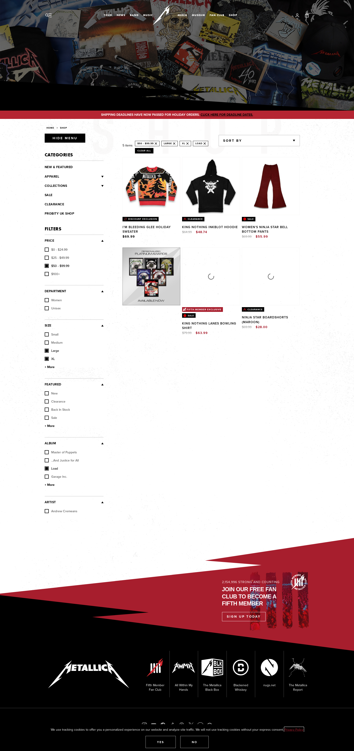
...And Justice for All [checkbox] (62, 460)
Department (55, 291)
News (121, 15)
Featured (53, 384)
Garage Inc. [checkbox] (56, 476)
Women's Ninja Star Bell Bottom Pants (265, 229)
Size (48, 325)
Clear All (144, 150)
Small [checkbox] (51, 334)
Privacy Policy (294, 729)
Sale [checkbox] (51, 417)
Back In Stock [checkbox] (57, 409)
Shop (233, 15)
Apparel (52, 176)
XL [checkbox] (50, 359)
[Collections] (85, 186)
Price (49, 240)
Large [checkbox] (52, 350)
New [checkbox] (51, 393)
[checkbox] (56, 249)
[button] (161, 742)
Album (50, 443)
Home (50, 128)
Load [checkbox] (51, 468)
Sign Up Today (244, 616)
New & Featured (59, 167)
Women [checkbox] (53, 300)
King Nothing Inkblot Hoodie (210, 227)
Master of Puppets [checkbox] (61, 452)
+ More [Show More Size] (50, 367)
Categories (59, 155)
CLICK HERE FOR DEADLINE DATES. (227, 114)
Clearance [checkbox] (55, 401)
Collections (56, 185)
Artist (50, 502)
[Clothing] (81, 177)
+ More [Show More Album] (50, 485)
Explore (156, 252)
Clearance (54, 204)
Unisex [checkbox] (53, 308)
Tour (108, 15)
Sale (49, 195)
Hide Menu (65, 138)
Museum (198, 15)
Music (148, 15)
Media (182, 15)
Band (134, 15)
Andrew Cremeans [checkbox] (61, 511)
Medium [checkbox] (53, 342)
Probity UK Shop (59, 213)
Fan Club (217, 15)
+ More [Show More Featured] (50, 426)
